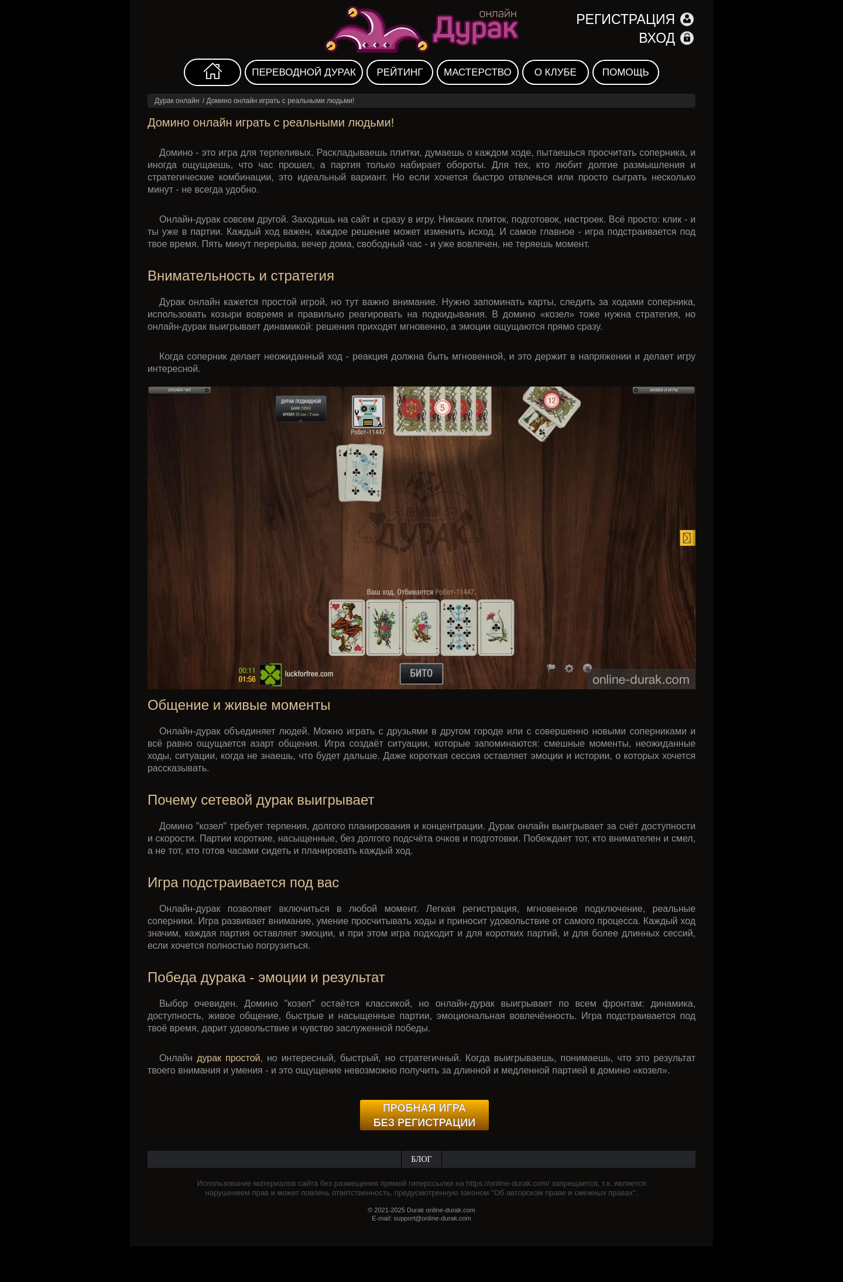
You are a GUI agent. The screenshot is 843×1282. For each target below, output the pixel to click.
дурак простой (228, 1058)
